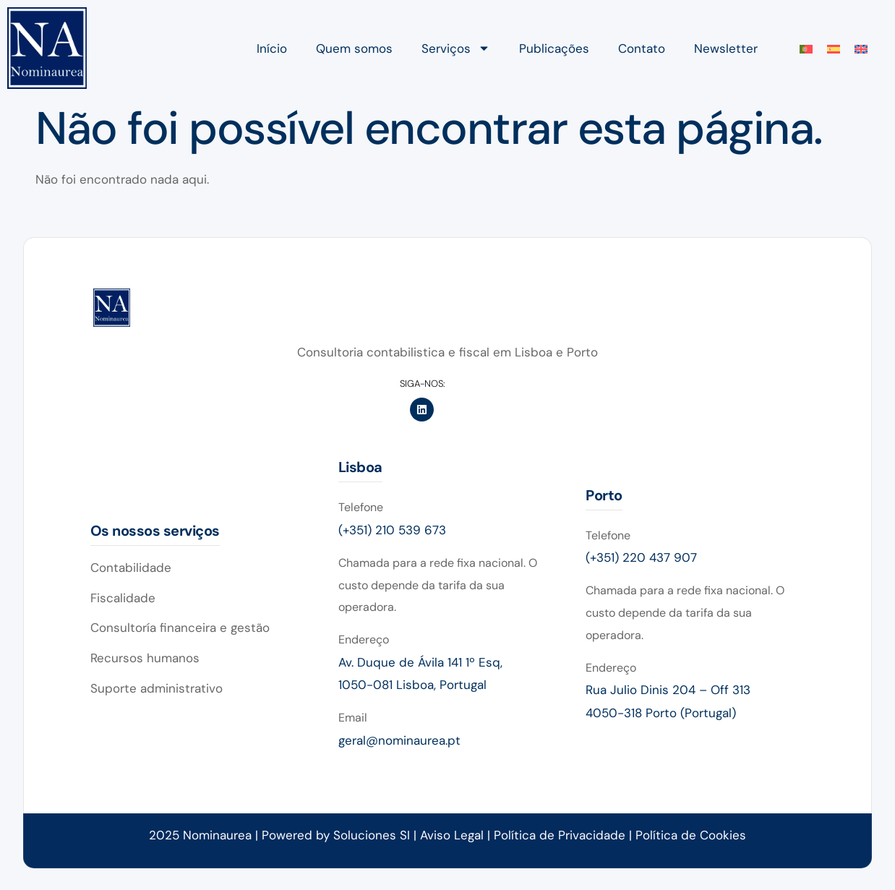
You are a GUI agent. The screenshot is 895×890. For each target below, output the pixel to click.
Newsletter (726, 48)
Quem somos (354, 48)
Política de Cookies (690, 835)
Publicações (554, 48)
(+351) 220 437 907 (641, 557)
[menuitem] (806, 48)
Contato (641, 48)
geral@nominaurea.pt (399, 740)
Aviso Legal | (457, 835)
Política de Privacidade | (564, 835)
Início (272, 48)
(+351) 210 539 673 (392, 530)
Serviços (455, 48)
